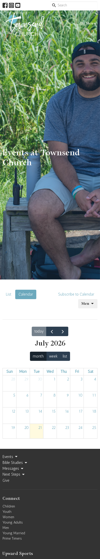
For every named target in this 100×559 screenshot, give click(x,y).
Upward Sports (18, 553)
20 (26, 427)
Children (9, 506)
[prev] (51, 331)
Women (8, 517)
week (53, 356)
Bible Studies (15, 462)
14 (40, 411)
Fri (77, 371)
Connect (11, 498)
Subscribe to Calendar (76, 294)
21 (40, 427)
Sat (90, 371)
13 (27, 411)
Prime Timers (12, 538)
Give (6, 480)
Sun (9, 371)
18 (94, 411)
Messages (13, 468)
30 (40, 379)
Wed (50, 371)
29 (26, 379)
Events (10, 456)
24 (80, 427)
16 (67, 411)
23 (67, 427)
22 (54, 427)
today (39, 331)
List (8, 294)
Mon (23, 371)
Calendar (26, 294)
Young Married (14, 533)
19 (13, 427)
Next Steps (14, 474)
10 (80, 395)
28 (13, 379)
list (65, 356)
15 (54, 411)
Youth (7, 512)
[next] (62, 331)
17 (80, 411)
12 (13, 411)
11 (94, 395)
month (38, 356)
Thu (63, 371)
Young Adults (13, 522)
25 (94, 427)
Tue (37, 371)
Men (87, 303)
